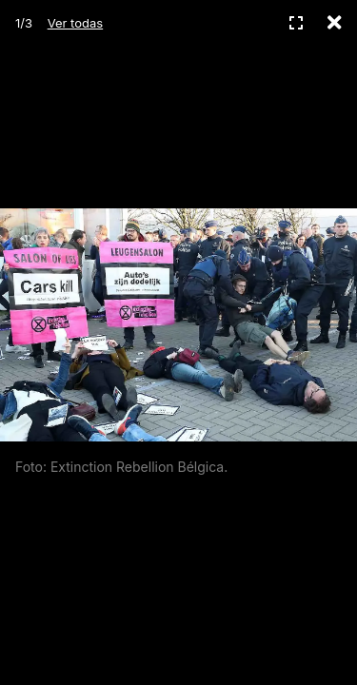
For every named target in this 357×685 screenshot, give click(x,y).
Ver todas (75, 22)
